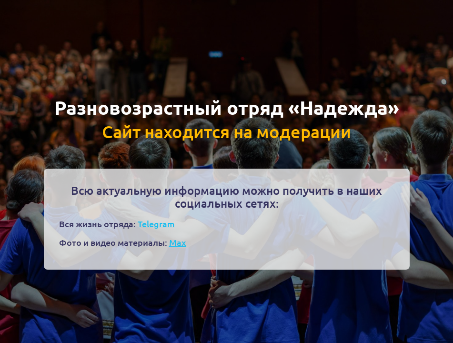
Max (177, 242)
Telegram (156, 223)
